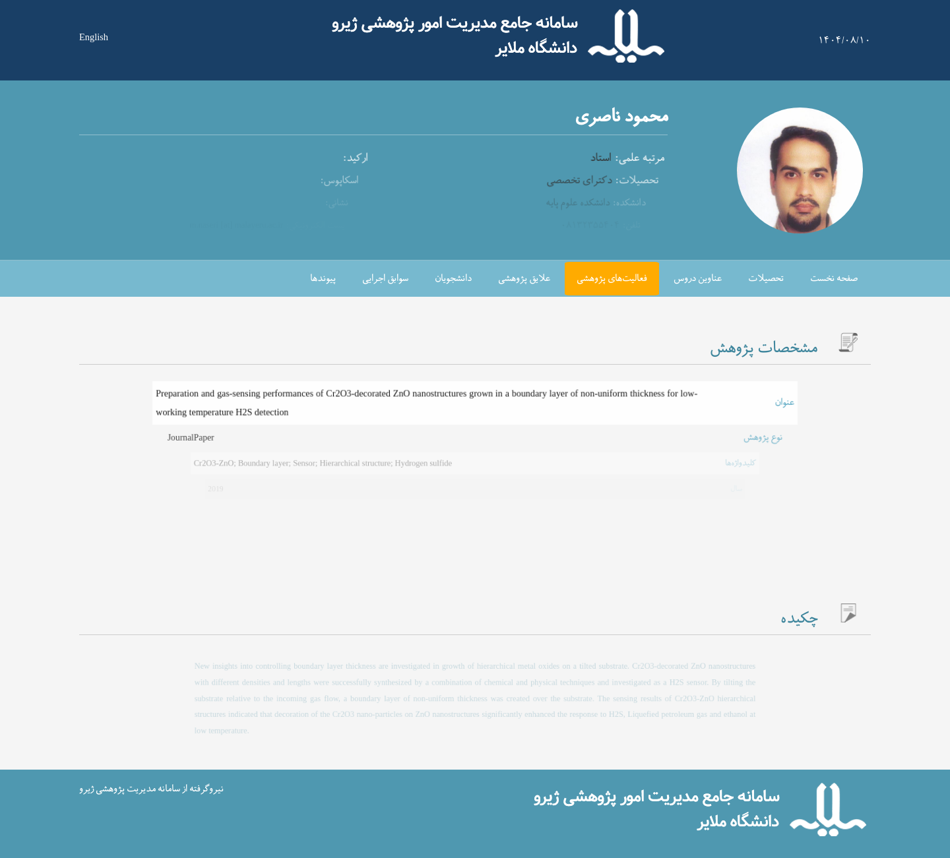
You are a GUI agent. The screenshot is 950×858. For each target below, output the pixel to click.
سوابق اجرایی (385, 278)
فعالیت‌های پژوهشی (612, 278)
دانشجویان (453, 278)
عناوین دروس (698, 278)
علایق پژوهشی (524, 278)
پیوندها (323, 278)
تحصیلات (766, 278)
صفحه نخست (834, 278)
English (93, 37)
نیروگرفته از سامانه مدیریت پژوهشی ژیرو (151, 789)
